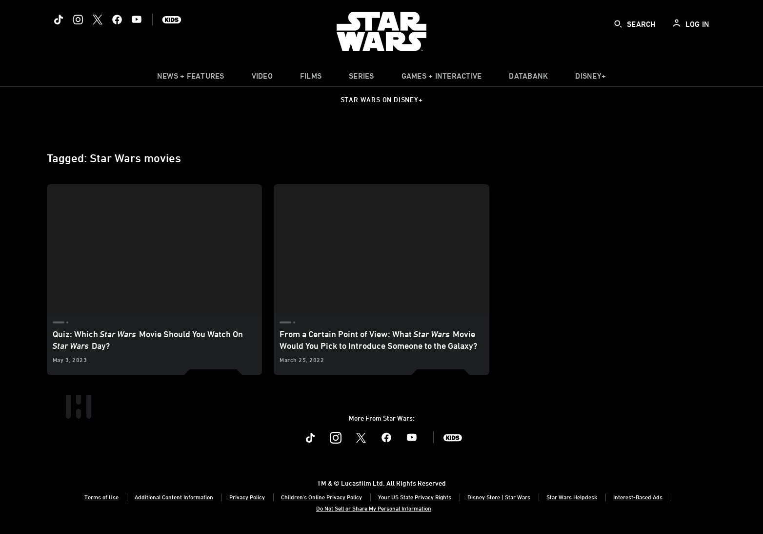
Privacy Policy (247, 496)
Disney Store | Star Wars (498, 496)
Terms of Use (101, 496)
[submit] (618, 24)
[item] (190, 78)
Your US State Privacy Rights (414, 496)
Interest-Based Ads (638, 496)
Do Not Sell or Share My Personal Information (373, 508)
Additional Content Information (174, 496)
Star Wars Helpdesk (571, 496)
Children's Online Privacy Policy (321, 496)
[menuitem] (262, 78)
